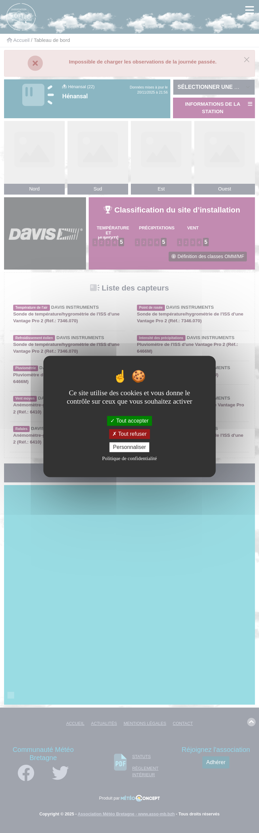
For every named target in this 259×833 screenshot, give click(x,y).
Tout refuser (129, 434)
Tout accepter (129, 421)
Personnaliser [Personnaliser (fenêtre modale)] (129, 447)
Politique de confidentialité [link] (129, 458)
